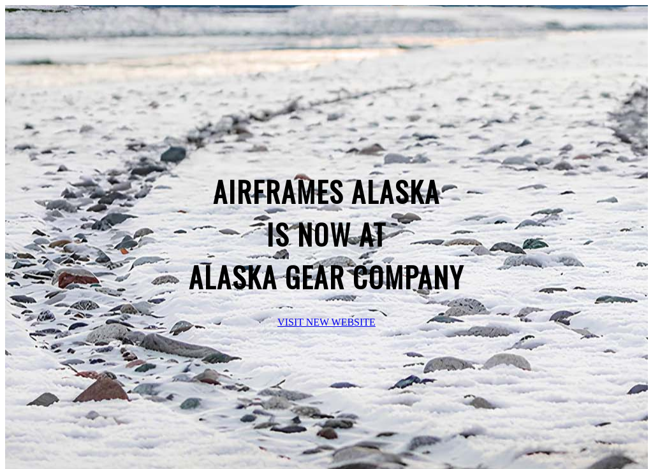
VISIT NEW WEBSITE (326, 322)
